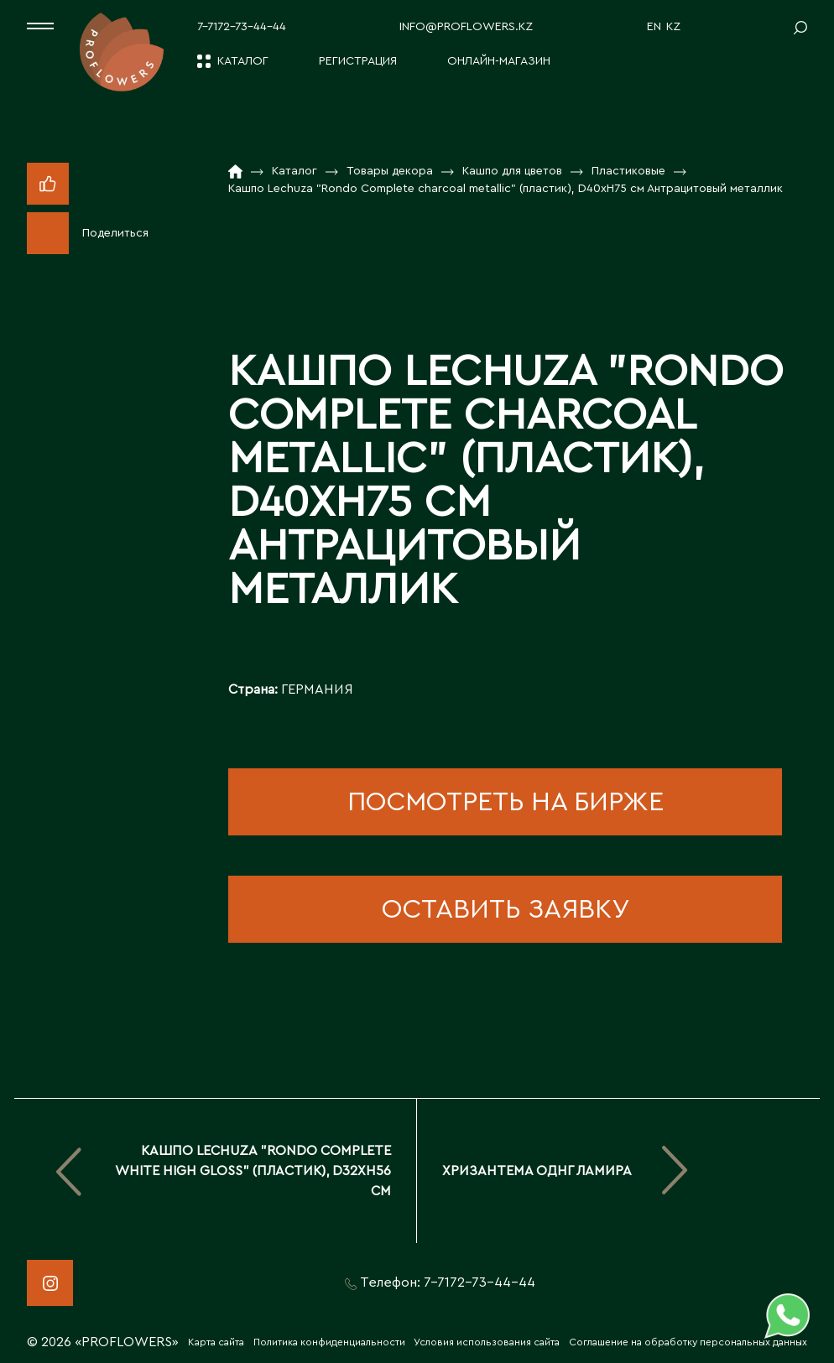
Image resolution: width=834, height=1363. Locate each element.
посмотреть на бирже (505, 801)
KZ (673, 27)
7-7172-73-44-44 (241, 27)
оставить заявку (505, 909)
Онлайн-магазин (498, 61)
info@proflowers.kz (466, 27)
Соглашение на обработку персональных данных (688, 1342)
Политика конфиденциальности (329, 1342)
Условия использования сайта (487, 1342)
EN (654, 27)
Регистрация (358, 61)
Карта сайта (216, 1342)
